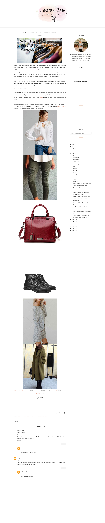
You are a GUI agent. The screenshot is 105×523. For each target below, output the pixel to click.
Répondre (63, 444)
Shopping (40, 416)
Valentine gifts (61, 106)
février (74, 179)
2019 (73, 153)
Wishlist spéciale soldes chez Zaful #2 (82, 209)
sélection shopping (32, 416)
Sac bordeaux (36, 391)
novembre (75, 159)
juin (74, 170)
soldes (45, 416)
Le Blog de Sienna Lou (26, 448)
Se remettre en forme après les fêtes (81, 196)
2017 (73, 219)
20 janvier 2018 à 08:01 (21, 460)
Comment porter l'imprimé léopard (81, 192)
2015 (73, 224)
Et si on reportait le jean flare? (80, 185)
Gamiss (41, 97)
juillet (74, 168)
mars (74, 177)
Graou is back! (76, 187)
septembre (75, 164)
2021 (73, 148)
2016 (73, 221)
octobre (75, 161)
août (74, 166)
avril (74, 174)
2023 (73, 144)
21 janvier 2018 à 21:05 (25, 473)
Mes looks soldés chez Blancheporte (81, 206)
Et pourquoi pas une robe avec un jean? (82, 183)
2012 (73, 230)
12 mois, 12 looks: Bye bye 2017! (81, 217)
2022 (73, 146)
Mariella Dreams (21, 430)
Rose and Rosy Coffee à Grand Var (81, 190)
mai (74, 172)
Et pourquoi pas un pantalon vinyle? (81, 215)
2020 (73, 151)
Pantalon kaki (25, 391)
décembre (75, 157)
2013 (73, 228)
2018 (73, 155)
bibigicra (19, 458)
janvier (74, 181)
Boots (46, 391)
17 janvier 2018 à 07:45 (25, 450)
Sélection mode (22, 416)
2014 (73, 226)
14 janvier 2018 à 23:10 (21, 432)
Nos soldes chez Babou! (78, 194)
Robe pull (54, 391)
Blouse (16, 391)
